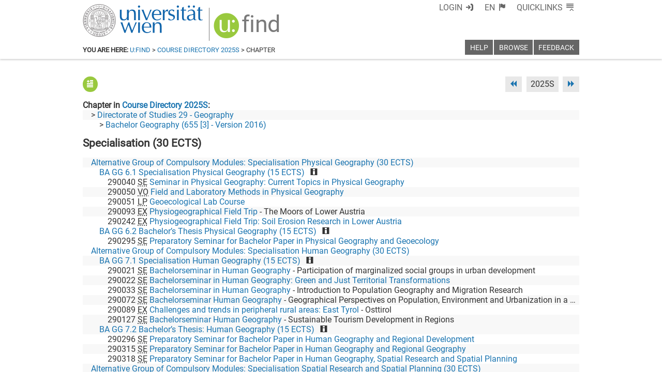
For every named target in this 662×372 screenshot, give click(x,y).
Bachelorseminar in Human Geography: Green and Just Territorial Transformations (299, 280)
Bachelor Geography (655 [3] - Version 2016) (186, 125)
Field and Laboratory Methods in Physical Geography (247, 192)
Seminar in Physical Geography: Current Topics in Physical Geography (276, 182)
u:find (140, 50)
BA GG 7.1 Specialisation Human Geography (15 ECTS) (199, 261)
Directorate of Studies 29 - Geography (165, 115)
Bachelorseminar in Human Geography (220, 270)
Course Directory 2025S (198, 50)
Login (450, 7)
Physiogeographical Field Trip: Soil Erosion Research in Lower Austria (275, 221)
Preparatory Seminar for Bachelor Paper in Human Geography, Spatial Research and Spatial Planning (333, 359)
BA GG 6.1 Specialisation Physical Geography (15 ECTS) (202, 172)
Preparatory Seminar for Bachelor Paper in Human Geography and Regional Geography (307, 349)
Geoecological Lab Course (197, 202)
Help (479, 47)
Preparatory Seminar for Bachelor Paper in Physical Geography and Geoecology (294, 241)
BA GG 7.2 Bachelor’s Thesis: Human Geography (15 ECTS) (206, 329)
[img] (248, 29)
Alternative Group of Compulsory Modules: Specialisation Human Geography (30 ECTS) (250, 251)
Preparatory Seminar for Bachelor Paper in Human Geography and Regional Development (311, 339)
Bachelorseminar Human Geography (215, 300)
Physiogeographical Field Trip (203, 211)
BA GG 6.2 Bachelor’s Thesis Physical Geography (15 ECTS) (208, 231)
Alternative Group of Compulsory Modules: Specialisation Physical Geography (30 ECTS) (252, 162)
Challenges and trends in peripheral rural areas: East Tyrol (254, 310)
